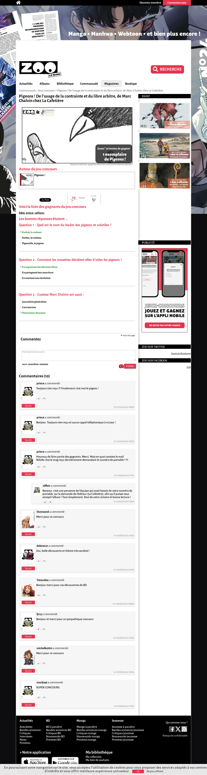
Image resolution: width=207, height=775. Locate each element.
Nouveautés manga (88, 736)
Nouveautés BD (55, 736)
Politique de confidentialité (175, 736)
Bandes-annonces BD (58, 729)
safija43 (39, 212)
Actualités (25, 83)
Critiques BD (53, 733)
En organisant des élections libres (39, 267)
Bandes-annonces (30, 729)
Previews (25, 742)
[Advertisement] (103, 50)
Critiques (25, 733)
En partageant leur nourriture (37, 272)
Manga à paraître (87, 726)
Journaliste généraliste (34, 301)
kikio (21, 212)
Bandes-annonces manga (92, 729)
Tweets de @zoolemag (181, 353)
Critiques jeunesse (123, 733)
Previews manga (86, 739)
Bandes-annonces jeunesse (128, 729)
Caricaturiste (29, 307)
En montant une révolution (36, 278)
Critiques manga (86, 733)
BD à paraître (54, 726)
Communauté (89, 83)
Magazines (111, 83)
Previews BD (53, 739)
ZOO (189, 367)
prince (29, 212)
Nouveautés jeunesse (124, 736)
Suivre (28, 405)
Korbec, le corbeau (31, 237)
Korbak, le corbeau (32, 232)
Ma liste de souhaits (97, 759)
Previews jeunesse (123, 739)
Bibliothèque (65, 83)
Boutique (131, 83)
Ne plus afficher (156, 771)
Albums (45, 83)
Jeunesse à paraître (123, 726)
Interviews (26, 736)
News (23, 739)
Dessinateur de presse (34, 313)
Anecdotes (26, 726)
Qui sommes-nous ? (176, 722)
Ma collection (94, 756)
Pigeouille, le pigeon (33, 243)
